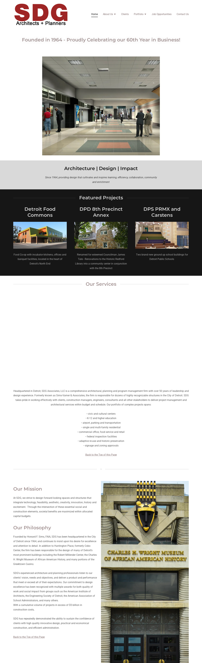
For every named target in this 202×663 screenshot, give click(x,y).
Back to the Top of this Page (101, 454)
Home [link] (94, 14)
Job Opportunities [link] (162, 14)
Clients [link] (125, 14)
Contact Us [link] (183, 14)
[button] (109, 14)
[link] (41, 14)
